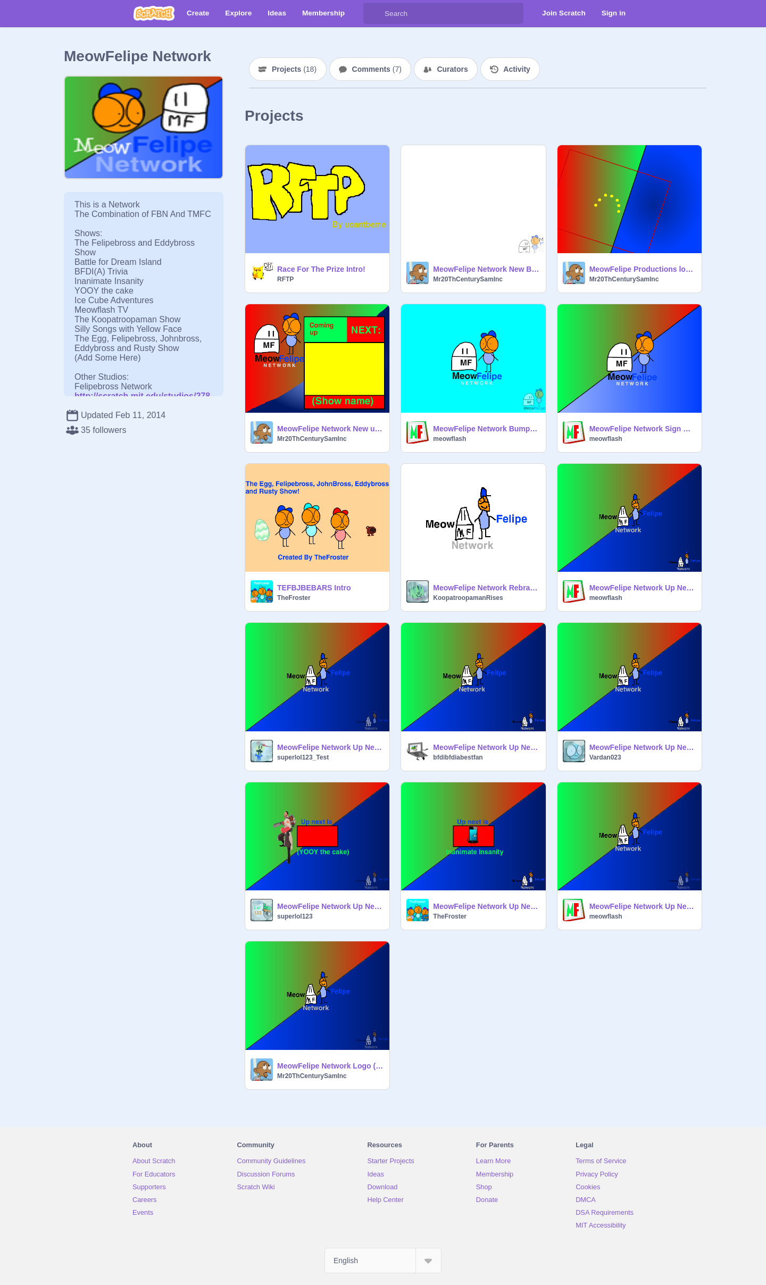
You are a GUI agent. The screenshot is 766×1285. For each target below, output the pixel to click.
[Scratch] (154, 13)
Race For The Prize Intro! (321, 269)
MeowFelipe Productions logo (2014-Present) (642, 269)
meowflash (449, 439)
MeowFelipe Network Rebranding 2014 (486, 587)
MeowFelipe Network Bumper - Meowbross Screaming (486, 428)
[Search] (374, 13)
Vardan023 (605, 757)
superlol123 (295, 916)
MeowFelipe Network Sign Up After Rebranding (642, 428)
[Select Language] (383, 1260)
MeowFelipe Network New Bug (486, 269)
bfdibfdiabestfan (457, 757)
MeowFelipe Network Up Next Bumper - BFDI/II (486, 747)
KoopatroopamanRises (468, 598)
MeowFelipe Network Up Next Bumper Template (330, 747)
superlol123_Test (303, 757)
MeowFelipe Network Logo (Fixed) (330, 1066)
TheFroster (294, 598)
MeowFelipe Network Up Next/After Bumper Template (642, 587)
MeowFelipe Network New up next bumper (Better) (330, 428)
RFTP (285, 279)
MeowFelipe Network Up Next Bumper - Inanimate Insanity (486, 906)
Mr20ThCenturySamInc (468, 279)
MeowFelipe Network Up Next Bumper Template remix (330, 906)
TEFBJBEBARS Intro (314, 587)
